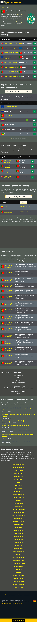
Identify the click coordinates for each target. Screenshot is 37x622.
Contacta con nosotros (25, 597)
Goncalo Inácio (18, 521)
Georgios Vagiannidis (18, 512)
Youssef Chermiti (18, 587)
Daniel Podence (18, 500)
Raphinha (18, 575)
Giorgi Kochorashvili (18, 518)
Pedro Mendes (18, 569)
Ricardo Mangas (18, 578)
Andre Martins (18, 479)
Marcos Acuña (18, 545)
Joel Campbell (18, 536)
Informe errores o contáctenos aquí (12, 606)
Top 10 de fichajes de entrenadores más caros (16, 432)
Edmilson (18, 503)
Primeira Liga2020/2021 (8, 306)
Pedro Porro (18, 572)
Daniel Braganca (18, 497)
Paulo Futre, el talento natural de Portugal (15, 428)
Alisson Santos (18, 473)
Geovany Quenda (18, 515)
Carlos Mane (19, 491)
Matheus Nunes (18, 551)
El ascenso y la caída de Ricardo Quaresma (15, 423)
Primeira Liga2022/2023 (8, 299)
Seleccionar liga (18, 620)
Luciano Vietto (18, 542)
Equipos (3, 8)
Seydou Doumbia (18, 584)
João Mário (18, 530)
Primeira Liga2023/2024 (8, 293)
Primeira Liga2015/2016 (8, 345)
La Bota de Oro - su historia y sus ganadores (16, 443)
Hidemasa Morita (18, 524)
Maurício (18, 557)
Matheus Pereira (18, 554)
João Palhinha (18, 533)
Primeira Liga (10, 43)
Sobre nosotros (10, 597)
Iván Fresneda (18, 527)
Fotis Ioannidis (18, 509)
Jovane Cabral (18, 539)
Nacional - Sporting (25, 211)
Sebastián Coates (18, 581)
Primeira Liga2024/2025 (8, 275)
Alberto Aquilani (18, 470)
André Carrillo (18, 476)
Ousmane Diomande (18, 566)
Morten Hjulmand (18, 563)
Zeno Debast (18, 590)
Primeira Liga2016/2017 (8, 331)
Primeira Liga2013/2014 (8, 358)
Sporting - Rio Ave (25, 206)
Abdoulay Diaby (18, 467)
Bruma (19, 485)
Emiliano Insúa (18, 506)
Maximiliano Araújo (18, 560)
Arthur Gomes (18, 482)
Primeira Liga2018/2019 (8, 319)
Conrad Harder (18, 494)
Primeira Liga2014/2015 (8, 351)
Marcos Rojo (18, 548)
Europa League (7, 57)
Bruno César (18, 488)
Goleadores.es (14, 2)
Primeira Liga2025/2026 (8, 268)
